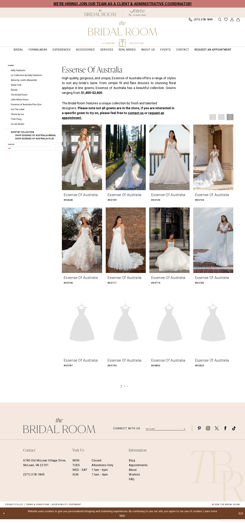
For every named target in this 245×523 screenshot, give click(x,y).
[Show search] (220, 21)
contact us (136, 116)
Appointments (138, 469)
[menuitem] (26, 21)
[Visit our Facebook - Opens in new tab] (225, 431)
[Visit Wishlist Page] (226, 21)
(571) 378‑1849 (33, 478)
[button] (232, 21)
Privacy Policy (14, 508)
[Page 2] (124, 390)
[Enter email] (166, 431)
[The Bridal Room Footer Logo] (59, 429)
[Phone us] (200, 21)
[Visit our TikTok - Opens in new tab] (234, 431)
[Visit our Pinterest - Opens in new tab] (199, 431)
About (133, 473)
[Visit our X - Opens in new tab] (217, 431)
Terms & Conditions (38, 508)
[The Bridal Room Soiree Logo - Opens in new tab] (137, 12)
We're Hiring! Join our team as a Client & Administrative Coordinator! (122, 4)
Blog (132, 464)
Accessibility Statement (66, 508)
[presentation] (82, 161)
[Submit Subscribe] (183, 431)
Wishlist (134, 478)
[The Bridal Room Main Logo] (122, 34)
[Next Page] (129, 390)
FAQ (131, 483)
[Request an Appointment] (26, 21)
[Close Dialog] (5, 517)
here (122, 519)
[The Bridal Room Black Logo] (100, 12)
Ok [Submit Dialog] (239, 516)
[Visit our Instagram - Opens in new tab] (208, 431)
